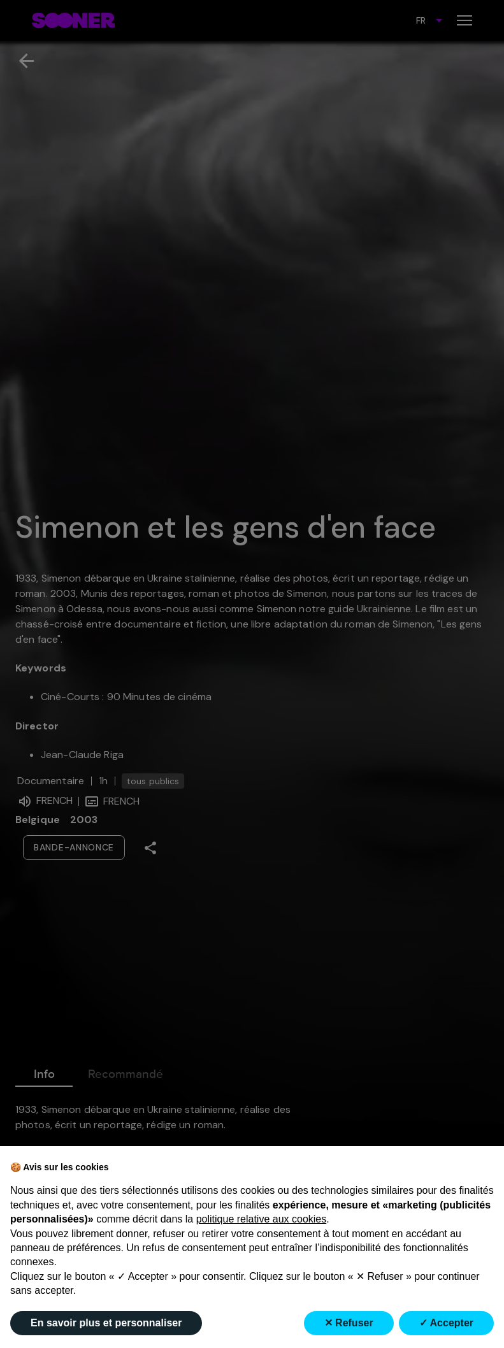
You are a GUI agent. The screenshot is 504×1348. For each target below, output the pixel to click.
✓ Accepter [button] (446, 1322)
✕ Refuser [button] (348, 1322)
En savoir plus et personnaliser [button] (106, 1322)
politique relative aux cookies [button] (261, 1219)
